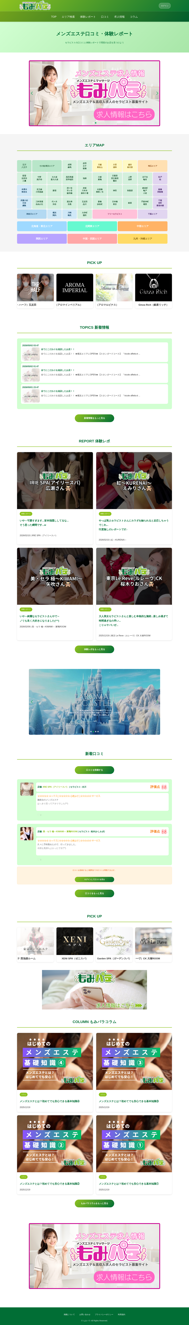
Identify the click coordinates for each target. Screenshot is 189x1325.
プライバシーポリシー (104, 1314)
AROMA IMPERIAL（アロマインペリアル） (63, 304)
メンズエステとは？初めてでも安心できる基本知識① (129, 1183)
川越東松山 (100, 166)
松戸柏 (160, 178)
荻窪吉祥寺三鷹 (24, 178)
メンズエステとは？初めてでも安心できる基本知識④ (50, 1101)
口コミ (105, 16)
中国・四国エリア (92, 238)
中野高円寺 (39, 178)
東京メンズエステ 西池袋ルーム (21, 958)
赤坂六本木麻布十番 (84, 190)
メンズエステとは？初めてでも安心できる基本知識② (50, 1183)
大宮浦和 (115, 166)
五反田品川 (84, 203)
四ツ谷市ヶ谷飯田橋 (69, 190)
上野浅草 (130, 178)
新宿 (54, 190)
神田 (115, 190)
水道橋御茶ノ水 (99, 190)
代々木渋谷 (54, 203)
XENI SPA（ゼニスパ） (75, 958)
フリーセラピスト (114, 214)
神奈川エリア (31, 214)
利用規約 (121, 1314)
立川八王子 (24, 166)
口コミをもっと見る (94, 893)
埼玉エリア (152, 166)
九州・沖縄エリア (142, 238)
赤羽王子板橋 (84, 165)
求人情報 (119, 16)
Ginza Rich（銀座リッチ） (153, 304)
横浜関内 (54, 214)
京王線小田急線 (39, 190)
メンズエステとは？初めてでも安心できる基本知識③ (129, 1101)
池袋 (84, 178)
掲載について (69, 1314)
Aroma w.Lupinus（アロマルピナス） (101, 304)
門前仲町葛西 (145, 203)
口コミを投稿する (94, 770)
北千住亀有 (145, 178)
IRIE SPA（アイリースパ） (56, 787)
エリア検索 (68, 16)
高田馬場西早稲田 (69, 178)
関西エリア (42, 238)
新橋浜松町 (100, 203)
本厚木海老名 (24, 190)
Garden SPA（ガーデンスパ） (114, 958)
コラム (134, 16)
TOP (54, 16)
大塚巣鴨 (100, 178)
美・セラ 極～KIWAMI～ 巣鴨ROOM (60, 831)
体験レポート (88, 16)
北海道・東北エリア (41, 226)
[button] (157, 93)
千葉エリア (152, 214)
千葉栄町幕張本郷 (160, 203)
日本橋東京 (115, 203)
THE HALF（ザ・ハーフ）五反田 (21, 304)
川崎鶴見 (69, 214)
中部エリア (143, 226)
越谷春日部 (130, 166)
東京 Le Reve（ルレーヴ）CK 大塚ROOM (141, 958)
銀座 (130, 203)
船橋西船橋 (160, 190)
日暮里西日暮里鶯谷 (115, 178)
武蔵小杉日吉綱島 (24, 203)
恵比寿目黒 (69, 203)
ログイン (164, 6)
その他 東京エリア (47, 166)
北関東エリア (92, 226)
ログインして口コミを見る (94, 879)
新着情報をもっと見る (94, 418)
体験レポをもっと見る (94, 649)
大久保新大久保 (54, 178)
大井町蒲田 (84, 214)
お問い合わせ (84, 1314)
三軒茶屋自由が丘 (39, 203)
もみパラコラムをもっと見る (94, 1203)
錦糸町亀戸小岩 (145, 190)
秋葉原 (130, 190)
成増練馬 (69, 166)
